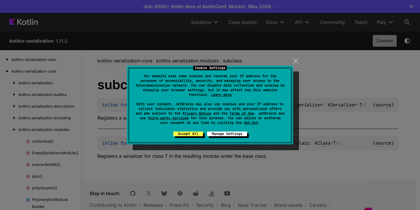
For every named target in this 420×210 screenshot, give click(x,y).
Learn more (221, 94)
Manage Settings (227, 134)
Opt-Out (251, 122)
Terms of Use (242, 113)
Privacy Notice (197, 113)
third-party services (168, 118)
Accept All (188, 134)
